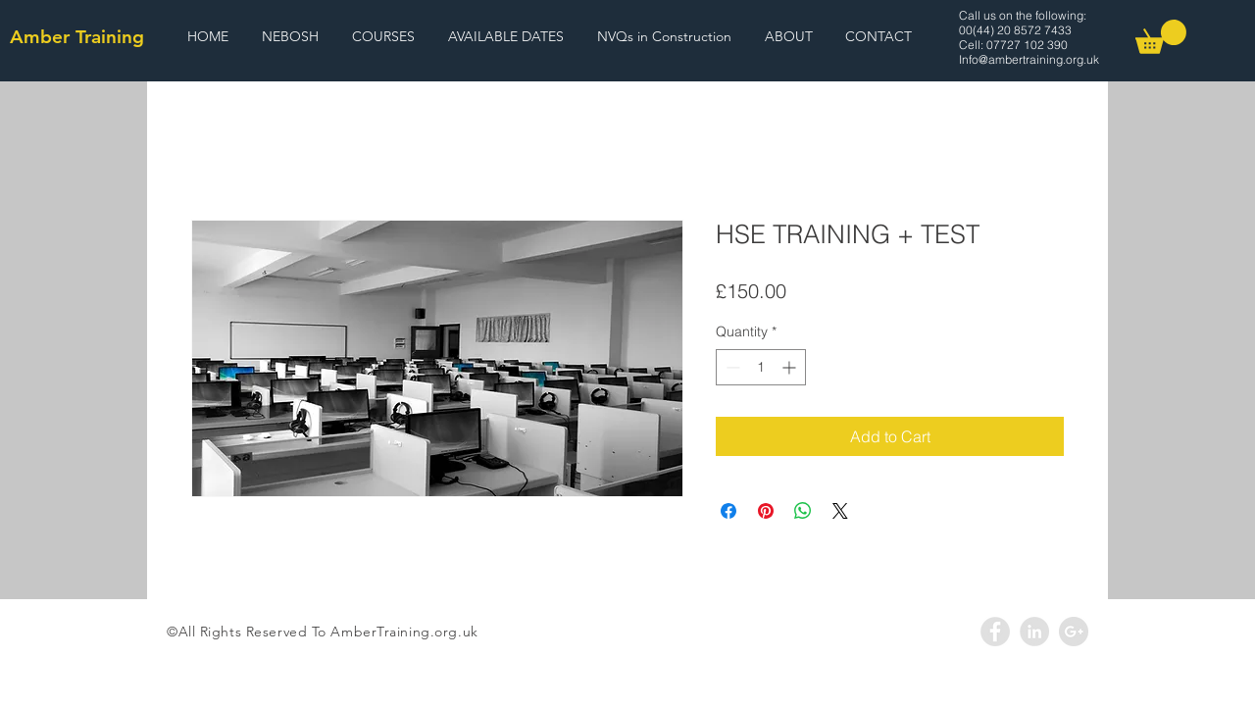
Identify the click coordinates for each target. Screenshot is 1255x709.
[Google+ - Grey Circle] (1073, 631)
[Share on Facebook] (728, 511)
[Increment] (790, 367)
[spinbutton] (760, 367)
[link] (1160, 37)
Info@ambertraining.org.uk (1029, 59)
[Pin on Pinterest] (766, 511)
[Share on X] (840, 511)
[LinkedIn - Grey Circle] (1034, 631)
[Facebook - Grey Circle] (995, 631)
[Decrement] (731, 367)
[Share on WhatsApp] (803, 511)
